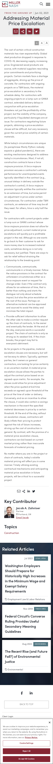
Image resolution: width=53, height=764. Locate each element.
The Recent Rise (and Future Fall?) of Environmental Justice (26, 657)
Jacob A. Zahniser (28, 508)
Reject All (26, 753)
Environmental (15, 670)
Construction (11, 533)
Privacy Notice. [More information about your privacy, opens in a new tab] (31, 739)
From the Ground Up (18, 13)
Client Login (7, 717)
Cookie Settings (26, 745)
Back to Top (26, 704)
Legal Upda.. (41, 558)
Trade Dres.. (41, 609)
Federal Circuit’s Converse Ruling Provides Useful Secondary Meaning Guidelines (25, 624)
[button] (48, 4)
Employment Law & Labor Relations (26, 599)
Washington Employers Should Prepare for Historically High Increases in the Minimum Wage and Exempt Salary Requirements (25, 579)
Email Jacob (22, 518)
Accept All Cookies (26, 760)
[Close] (49, 724)
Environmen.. (41, 644)
